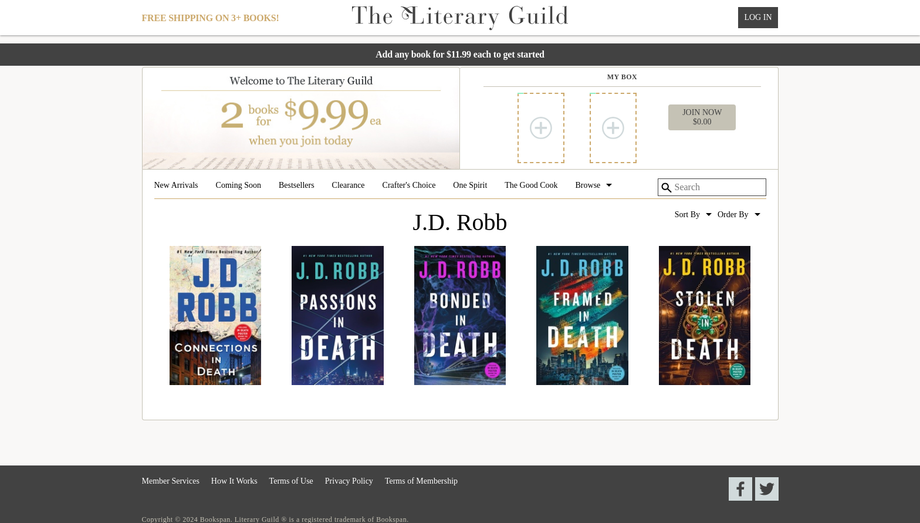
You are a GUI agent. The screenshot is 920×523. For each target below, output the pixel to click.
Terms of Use (291, 481)
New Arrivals (176, 185)
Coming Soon (238, 185)
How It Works (234, 481)
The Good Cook (531, 185)
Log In (758, 17)
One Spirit (470, 185)
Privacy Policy (349, 481)
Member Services (170, 481)
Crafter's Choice (409, 185)
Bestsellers (296, 185)
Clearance (348, 185)
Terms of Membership (421, 481)
